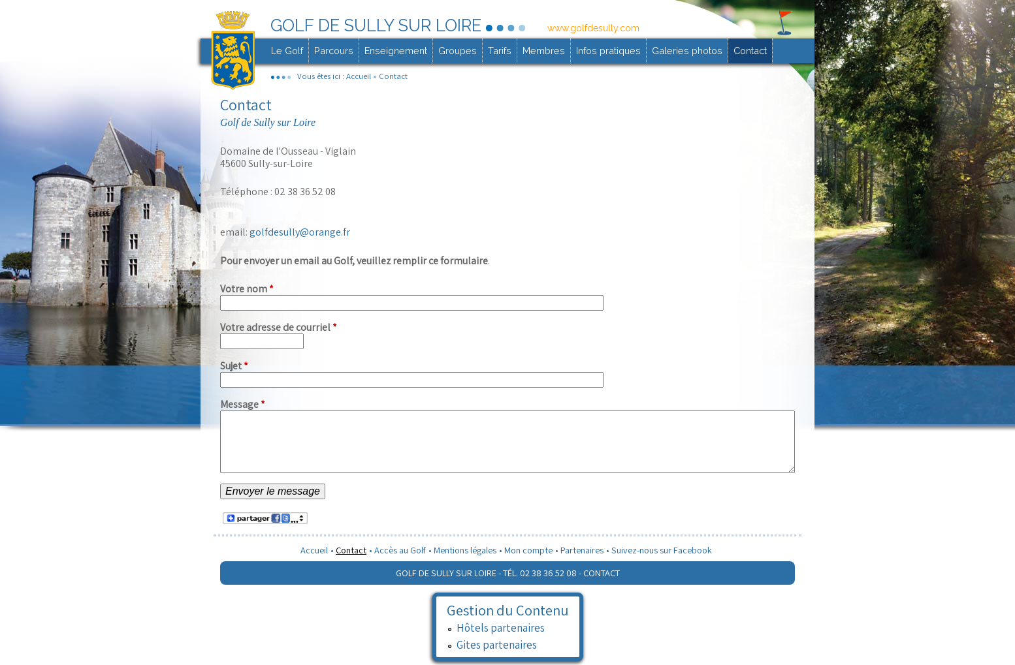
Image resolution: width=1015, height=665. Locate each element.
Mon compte (528, 550)
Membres (544, 50)
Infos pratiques (608, 50)
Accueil (358, 76)
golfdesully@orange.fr (299, 232)
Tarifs (499, 50)
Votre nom (247, 289)
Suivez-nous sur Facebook (661, 550)
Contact (750, 50)
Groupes (457, 50)
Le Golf (287, 50)
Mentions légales (465, 550)
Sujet (234, 366)
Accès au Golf (400, 550)
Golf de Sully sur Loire (375, 25)
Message (242, 404)
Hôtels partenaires (501, 627)
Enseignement (395, 50)
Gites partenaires (497, 644)
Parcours (333, 50)
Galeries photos (687, 50)
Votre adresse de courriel (278, 327)
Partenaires (582, 550)
